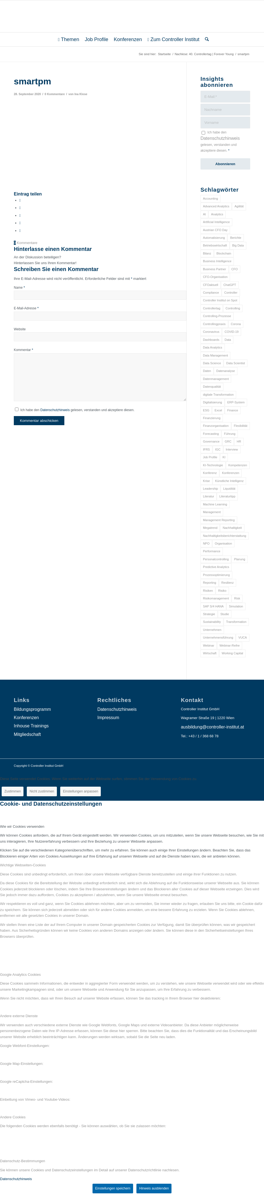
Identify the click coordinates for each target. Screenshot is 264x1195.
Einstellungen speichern (112, 1188)
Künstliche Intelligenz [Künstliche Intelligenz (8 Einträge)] (229, 481)
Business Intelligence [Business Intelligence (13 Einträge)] (217, 261)
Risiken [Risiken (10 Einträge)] (208, 590)
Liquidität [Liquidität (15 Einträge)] (229, 488)
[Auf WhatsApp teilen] (20, 215)
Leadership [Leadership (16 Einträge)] (210, 488)
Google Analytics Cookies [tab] (20, 974)
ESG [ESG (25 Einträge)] (206, 410)
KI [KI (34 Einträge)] (224, 457)
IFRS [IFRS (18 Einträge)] (206, 449)
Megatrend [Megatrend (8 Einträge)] (210, 527)
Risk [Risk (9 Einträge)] (237, 598)
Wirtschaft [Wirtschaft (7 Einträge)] (210, 653)
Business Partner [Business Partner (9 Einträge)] (214, 269)
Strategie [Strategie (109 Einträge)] (209, 614)
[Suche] (205, 39)
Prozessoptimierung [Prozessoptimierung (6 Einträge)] (216, 575)
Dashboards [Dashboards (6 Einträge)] (211, 339)
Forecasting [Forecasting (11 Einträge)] (211, 433)
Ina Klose (80, 94)
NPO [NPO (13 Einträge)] (206, 543)
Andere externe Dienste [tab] (19, 1016)
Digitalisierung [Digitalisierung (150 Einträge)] (212, 402)
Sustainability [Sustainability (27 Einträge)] (212, 621)
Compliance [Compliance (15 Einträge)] (211, 292)
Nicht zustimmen (42, 791)
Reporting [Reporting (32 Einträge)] (209, 582)
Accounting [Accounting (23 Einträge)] (210, 198)
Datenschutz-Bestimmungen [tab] (22, 1161)
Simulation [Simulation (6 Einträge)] (236, 606)
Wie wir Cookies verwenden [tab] (22, 826)
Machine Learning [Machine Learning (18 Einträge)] (215, 504)
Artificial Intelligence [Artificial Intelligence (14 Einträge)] (216, 222)
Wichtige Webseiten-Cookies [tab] (23, 865)
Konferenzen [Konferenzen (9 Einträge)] (230, 473)
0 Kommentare (54, 94)
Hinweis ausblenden (154, 1188)
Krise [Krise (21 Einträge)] (206, 481)
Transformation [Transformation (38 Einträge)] (236, 621)
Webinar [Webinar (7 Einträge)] (208, 645)
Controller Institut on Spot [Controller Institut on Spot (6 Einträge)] (220, 300)
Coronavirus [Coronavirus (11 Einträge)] (211, 331)
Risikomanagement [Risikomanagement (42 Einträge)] (216, 598)
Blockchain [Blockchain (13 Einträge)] (224, 253)
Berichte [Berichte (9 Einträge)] (235, 237)
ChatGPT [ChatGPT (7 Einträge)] (229, 284)
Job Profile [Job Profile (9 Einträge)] (210, 457)
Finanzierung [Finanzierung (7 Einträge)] (212, 418)
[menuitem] (68, 39)
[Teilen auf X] (20, 208)
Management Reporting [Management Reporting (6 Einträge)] (219, 520)
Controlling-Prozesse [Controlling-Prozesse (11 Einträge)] (217, 316)
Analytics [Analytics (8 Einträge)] (217, 214)
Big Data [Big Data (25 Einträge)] (238, 245)
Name (19, 288)
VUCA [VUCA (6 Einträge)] (242, 637)
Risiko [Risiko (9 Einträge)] (222, 590)
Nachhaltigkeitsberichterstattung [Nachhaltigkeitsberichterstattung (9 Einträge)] (224, 535)
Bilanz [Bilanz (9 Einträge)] (207, 253)
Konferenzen (26, 717)
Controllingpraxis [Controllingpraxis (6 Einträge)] (214, 324)
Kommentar (23, 350)
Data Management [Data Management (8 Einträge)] (215, 355)
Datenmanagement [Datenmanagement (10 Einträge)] (216, 379)
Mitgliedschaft (27, 734)
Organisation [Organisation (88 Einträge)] (223, 543)
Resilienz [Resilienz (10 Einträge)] (227, 582)
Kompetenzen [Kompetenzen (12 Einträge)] (237, 465)
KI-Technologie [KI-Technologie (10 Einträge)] (213, 465)
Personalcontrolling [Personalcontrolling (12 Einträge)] (216, 559)
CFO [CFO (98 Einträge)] (234, 269)
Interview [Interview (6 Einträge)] (232, 449)
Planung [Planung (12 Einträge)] (239, 559)
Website (20, 329)
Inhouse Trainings (31, 726)
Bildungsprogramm (32, 709)
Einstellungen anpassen (80, 791)
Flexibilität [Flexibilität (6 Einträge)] (240, 425)
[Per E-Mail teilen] (20, 231)
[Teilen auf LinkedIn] (20, 223)
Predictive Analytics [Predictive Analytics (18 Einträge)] (216, 567)
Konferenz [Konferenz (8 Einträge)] (210, 473)
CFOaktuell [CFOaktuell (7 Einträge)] (210, 284)
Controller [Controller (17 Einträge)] (230, 292)
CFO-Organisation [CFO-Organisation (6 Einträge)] (215, 276)
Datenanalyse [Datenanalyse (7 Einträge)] (225, 371)
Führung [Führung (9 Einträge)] (229, 433)
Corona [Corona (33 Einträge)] (236, 324)
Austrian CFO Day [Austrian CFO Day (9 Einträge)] (215, 230)
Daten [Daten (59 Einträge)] (207, 371)
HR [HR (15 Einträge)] (239, 441)
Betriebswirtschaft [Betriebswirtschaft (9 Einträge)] (215, 245)
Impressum (108, 717)
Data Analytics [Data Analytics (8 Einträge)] (212, 347)
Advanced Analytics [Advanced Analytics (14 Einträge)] (216, 206)
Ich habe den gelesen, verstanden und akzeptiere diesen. (77, 410)
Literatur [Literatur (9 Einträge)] (208, 496)
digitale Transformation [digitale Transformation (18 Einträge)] (218, 394)
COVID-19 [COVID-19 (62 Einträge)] (232, 331)
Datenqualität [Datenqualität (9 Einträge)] (212, 386)
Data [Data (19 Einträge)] (228, 339)
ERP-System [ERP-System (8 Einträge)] (236, 402)
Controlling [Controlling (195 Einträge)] (233, 308)
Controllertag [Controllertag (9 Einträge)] (211, 308)
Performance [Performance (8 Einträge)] (211, 551)
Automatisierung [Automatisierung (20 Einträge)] (214, 237)
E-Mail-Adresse (26, 308)
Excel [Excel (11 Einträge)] (218, 410)
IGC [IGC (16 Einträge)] (218, 449)
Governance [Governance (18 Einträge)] (211, 441)
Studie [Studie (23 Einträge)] (224, 614)
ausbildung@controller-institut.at (212, 727)
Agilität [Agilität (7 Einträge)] (239, 206)
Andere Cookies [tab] (13, 1117)
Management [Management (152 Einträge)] (212, 512)
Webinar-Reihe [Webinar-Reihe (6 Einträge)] (230, 645)
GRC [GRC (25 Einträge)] (228, 441)
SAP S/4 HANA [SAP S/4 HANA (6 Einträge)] (213, 606)
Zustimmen (12, 791)
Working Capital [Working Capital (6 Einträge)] (232, 653)
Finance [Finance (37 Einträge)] (232, 410)
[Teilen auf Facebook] (20, 200)
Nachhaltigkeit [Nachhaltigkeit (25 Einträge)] (232, 527)
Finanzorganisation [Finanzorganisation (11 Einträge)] (216, 425)
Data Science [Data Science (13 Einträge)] (212, 363)
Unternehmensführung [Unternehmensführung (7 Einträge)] (218, 637)
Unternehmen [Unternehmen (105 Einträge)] (212, 629)
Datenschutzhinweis (55, 410)
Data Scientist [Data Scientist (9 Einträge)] (235, 363)
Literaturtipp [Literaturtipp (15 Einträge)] (227, 496)
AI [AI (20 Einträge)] (204, 214)
